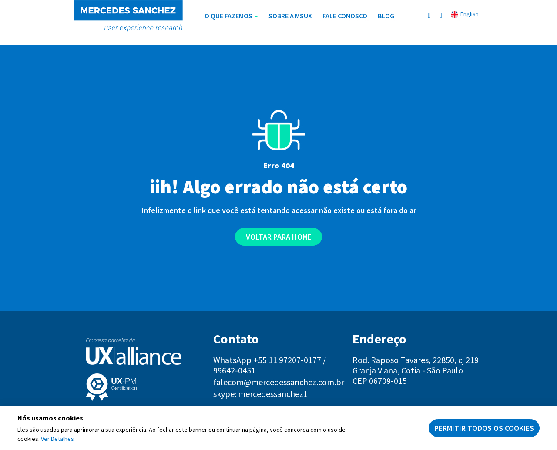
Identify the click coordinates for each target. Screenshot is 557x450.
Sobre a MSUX (290, 15)
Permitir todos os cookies (484, 428)
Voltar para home (279, 237)
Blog (386, 15)
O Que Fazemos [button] (231, 15)
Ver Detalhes (57, 439)
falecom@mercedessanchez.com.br (278, 382)
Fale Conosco (344, 15)
